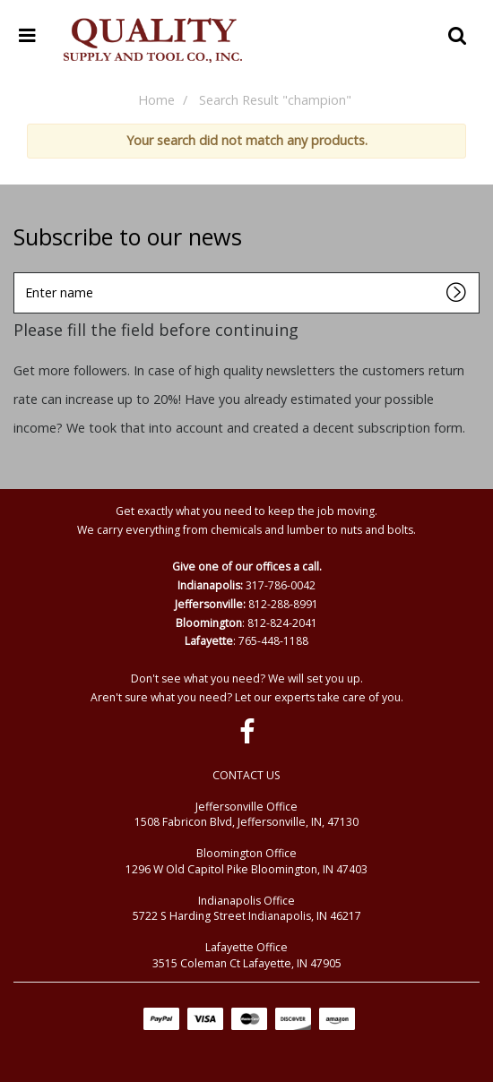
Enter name (18, 271)
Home (156, 99)
